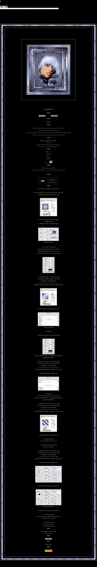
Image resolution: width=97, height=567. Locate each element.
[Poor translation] (5, 7)
